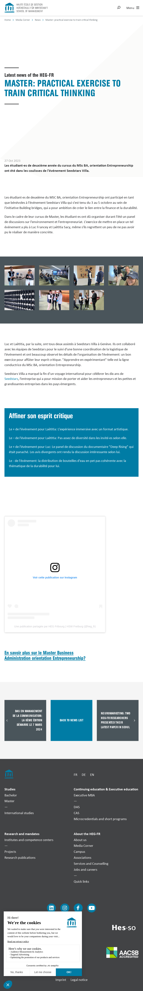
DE (84, 774)
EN (92, 774)
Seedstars (11, 378)
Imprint (60, 979)
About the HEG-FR (87, 833)
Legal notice (79, 979)
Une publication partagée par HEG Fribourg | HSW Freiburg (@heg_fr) (55, 626)
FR (75, 774)
